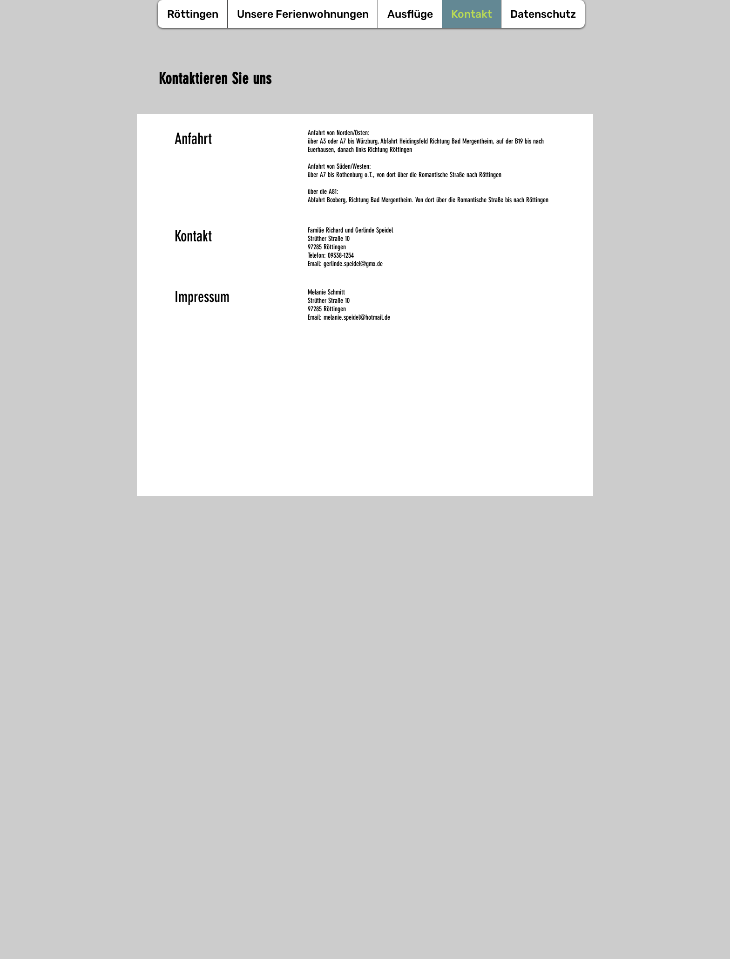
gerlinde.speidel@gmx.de (353, 264)
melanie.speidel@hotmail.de (357, 317)
